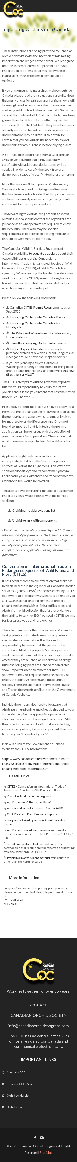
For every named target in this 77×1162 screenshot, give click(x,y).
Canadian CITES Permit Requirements (36, 307)
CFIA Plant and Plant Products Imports (32, 814)
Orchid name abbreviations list (33, 510)
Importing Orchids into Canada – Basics (38, 317)
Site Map (46, 1152)
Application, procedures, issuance (28, 830)
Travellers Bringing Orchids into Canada (38, 343)
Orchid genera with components (34, 520)
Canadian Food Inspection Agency (29, 796)
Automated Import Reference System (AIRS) (35, 808)
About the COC (16, 1072)
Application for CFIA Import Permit (29, 802)
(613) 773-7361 (13, 900)
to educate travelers (43, 253)
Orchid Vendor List (18, 1095)
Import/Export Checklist (27, 349)
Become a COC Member (21, 1084)
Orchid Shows (15, 1107)
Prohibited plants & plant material (28, 857)
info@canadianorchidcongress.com (38, 1025)
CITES (11, 786)
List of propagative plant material (28, 844)
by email (12, 903)
